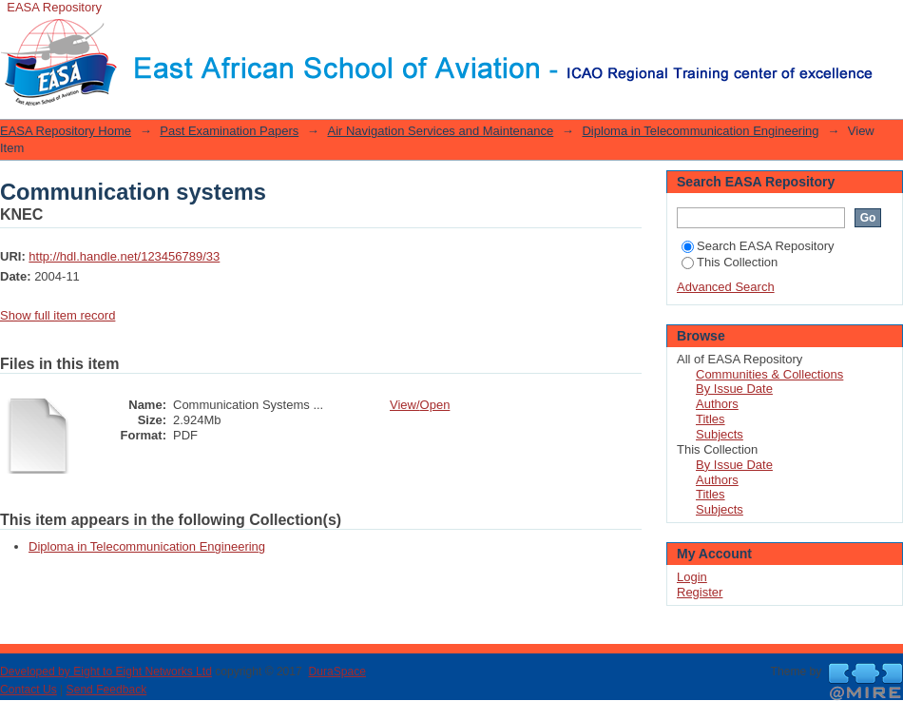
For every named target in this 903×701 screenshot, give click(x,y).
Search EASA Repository (758, 246)
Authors (717, 404)
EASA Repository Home (65, 131)
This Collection (730, 262)
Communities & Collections (769, 374)
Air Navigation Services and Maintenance (440, 131)
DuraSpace (336, 671)
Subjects (719, 434)
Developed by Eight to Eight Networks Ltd (106, 671)
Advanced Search (726, 287)
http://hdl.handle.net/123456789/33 (124, 256)
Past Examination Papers (229, 131)
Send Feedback (107, 689)
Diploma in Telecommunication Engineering (700, 131)
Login (888, 23)
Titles (710, 419)
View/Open (420, 405)
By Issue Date (734, 388)
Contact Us (28, 689)
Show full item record (57, 315)
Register (699, 592)
